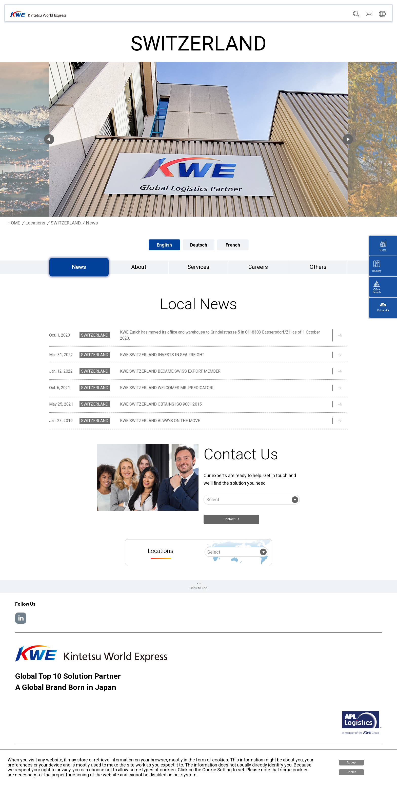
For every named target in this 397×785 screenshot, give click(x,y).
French (233, 245)
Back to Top (198, 589)
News (275, 15)
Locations (255, 15)
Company (210, 15)
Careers (324, 15)
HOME (14, 222)
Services (232, 15)
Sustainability (299, 15)
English (164, 245)
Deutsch (198, 245)
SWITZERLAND (66, 222)
